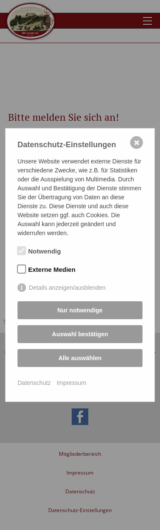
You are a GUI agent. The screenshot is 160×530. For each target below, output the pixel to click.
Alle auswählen (80, 358)
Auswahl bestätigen (80, 334)
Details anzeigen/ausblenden (67, 287)
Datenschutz (34, 382)
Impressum (71, 382)
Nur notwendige (80, 310)
